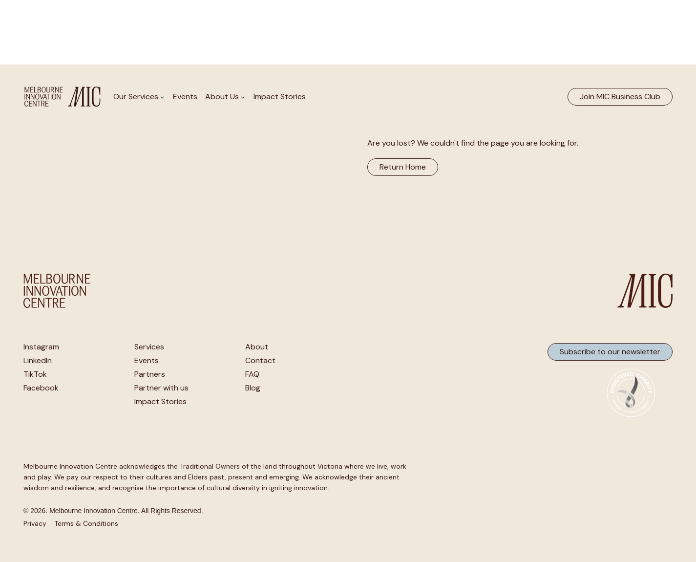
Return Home (403, 167)
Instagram (41, 347)
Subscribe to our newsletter (610, 351)
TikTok (35, 374)
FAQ (252, 374)
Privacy (34, 523)
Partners (149, 374)
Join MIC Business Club (620, 96)
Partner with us (161, 388)
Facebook (41, 388)
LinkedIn (37, 361)
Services (149, 347)
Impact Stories (279, 96)
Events (185, 96)
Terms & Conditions (86, 523)
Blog (252, 388)
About (256, 347)
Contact (260, 361)
